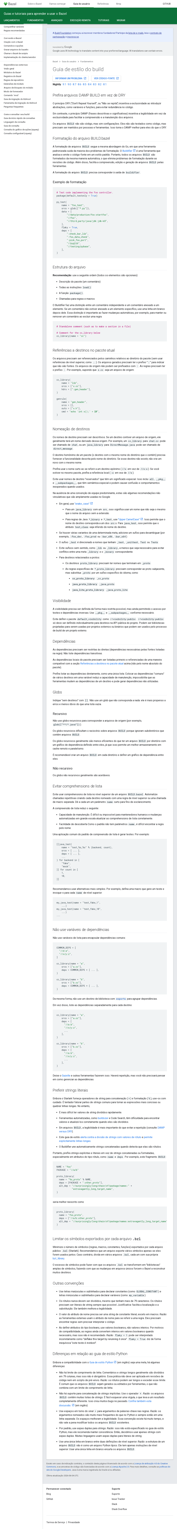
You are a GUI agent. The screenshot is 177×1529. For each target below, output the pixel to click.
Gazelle (66, 1075)
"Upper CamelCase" (129, 519)
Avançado (57, 20)
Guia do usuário (69, 61)
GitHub (167, 4)
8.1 (105, 84)
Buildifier (127, 150)
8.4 (89, 84)
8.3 (94, 84)
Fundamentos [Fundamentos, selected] (35, 20)
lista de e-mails (135, 33)
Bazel (55, 61)
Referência (103, 4)
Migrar (121, 20)
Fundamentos (86, 61)
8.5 (84, 84)
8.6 (79, 84)
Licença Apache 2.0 (120, 1467)
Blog (48, 1494)
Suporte (116, 1494)
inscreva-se (73, 37)
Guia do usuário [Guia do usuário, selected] (81, 4)
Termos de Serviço (55, 1522)
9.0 (69, 84)
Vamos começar (57, 4)
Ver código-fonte (106, 78)
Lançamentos (12, 20)
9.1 (64, 84)
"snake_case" (82, 503)
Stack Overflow (119, 1509)
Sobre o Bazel (35, 4)
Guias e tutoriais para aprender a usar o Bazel (35, 14)
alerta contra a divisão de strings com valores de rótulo (110, 1137)
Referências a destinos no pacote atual (101, 663)
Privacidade (74, 1522)
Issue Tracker (118, 1499)
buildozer (103, 1118)
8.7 (74, 84)
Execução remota (80, 20)
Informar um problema (70, 78)
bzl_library (58, 1258)
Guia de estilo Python (101, 1362)
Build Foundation (63, 33)
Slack (114, 1504)
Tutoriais (103, 20)
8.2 (99, 84)
